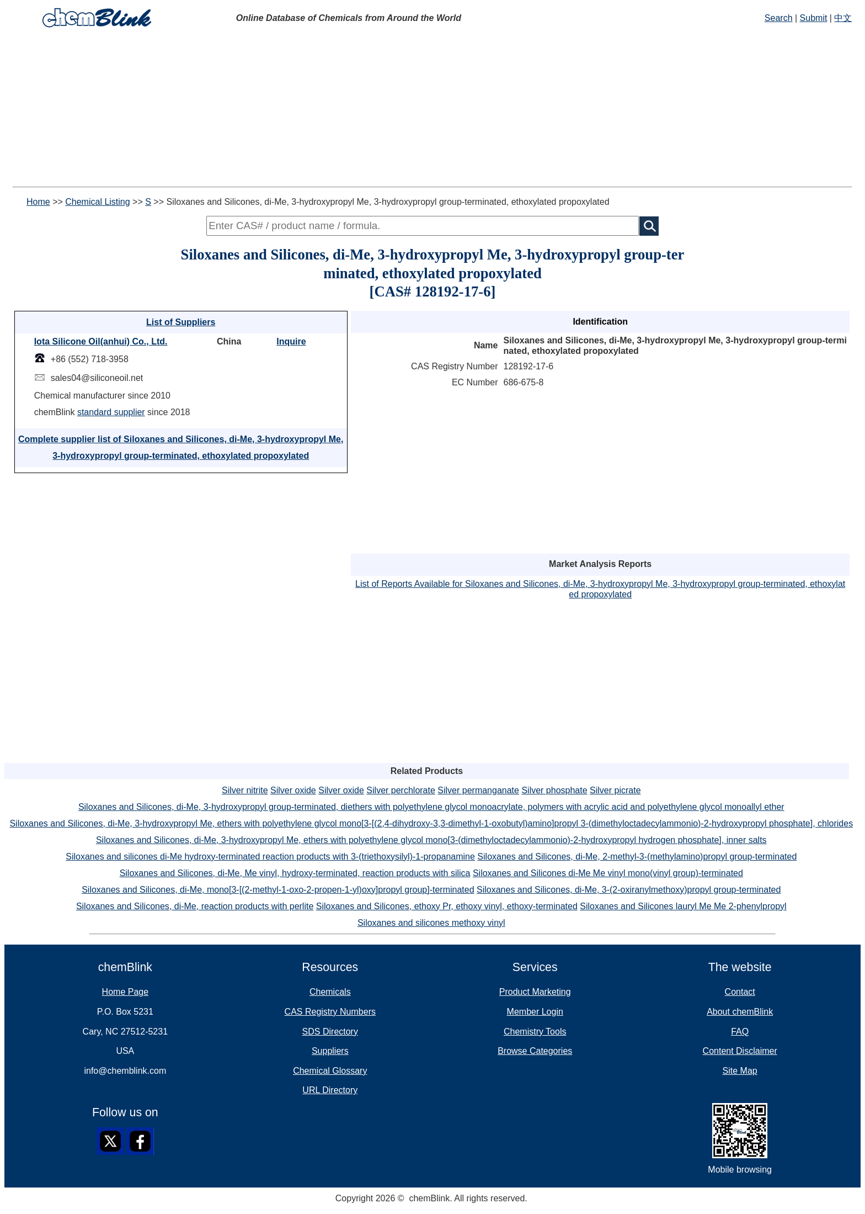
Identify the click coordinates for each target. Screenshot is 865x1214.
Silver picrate (615, 790)
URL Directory (329, 1090)
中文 (843, 18)
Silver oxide (293, 790)
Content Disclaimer (740, 1051)
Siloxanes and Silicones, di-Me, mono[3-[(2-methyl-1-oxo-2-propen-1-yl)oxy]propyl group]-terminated (278, 889)
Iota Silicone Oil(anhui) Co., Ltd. (101, 341)
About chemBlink (740, 1011)
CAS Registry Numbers (330, 1011)
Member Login (535, 1011)
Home (38, 201)
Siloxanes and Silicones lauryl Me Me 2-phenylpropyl (683, 906)
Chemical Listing (97, 201)
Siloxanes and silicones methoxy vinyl (431, 922)
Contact (740, 991)
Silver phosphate (554, 790)
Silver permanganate (478, 790)
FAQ (740, 1031)
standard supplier (111, 412)
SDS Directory (330, 1031)
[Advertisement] (432, 109)
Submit (813, 18)
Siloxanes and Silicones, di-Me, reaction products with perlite (194, 906)
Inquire (291, 341)
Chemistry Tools (535, 1031)
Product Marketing (535, 991)
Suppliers (330, 1051)
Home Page (125, 991)
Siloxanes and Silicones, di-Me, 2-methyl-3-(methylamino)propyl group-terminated (637, 856)
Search (779, 18)
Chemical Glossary (330, 1070)
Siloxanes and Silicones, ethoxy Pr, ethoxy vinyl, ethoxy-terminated (447, 906)
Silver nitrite (245, 790)
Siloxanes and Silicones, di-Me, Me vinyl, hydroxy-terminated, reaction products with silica (295, 873)
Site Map (740, 1070)
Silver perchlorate (400, 790)
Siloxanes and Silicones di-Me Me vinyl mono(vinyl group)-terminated (608, 873)
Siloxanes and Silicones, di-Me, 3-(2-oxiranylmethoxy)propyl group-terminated (629, 889)
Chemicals (330, 991)
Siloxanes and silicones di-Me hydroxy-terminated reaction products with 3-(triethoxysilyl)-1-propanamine (270, 856)
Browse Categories (535, 1051)
